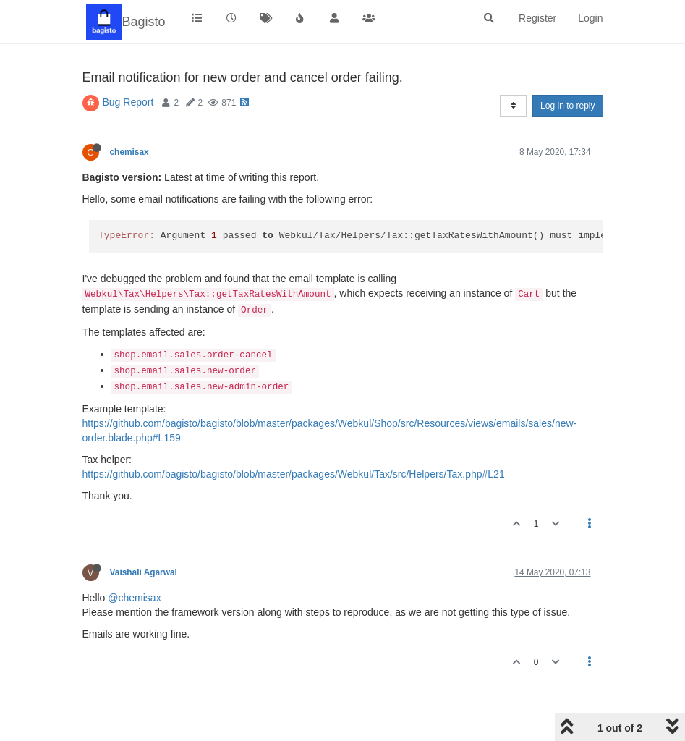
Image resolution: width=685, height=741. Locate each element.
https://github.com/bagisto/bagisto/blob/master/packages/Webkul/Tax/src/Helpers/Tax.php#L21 (293, 474)
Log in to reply (567, 106)
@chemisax (134, 598)
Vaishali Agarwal (143, 572)
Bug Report (128, 102)
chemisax (129, 152)
